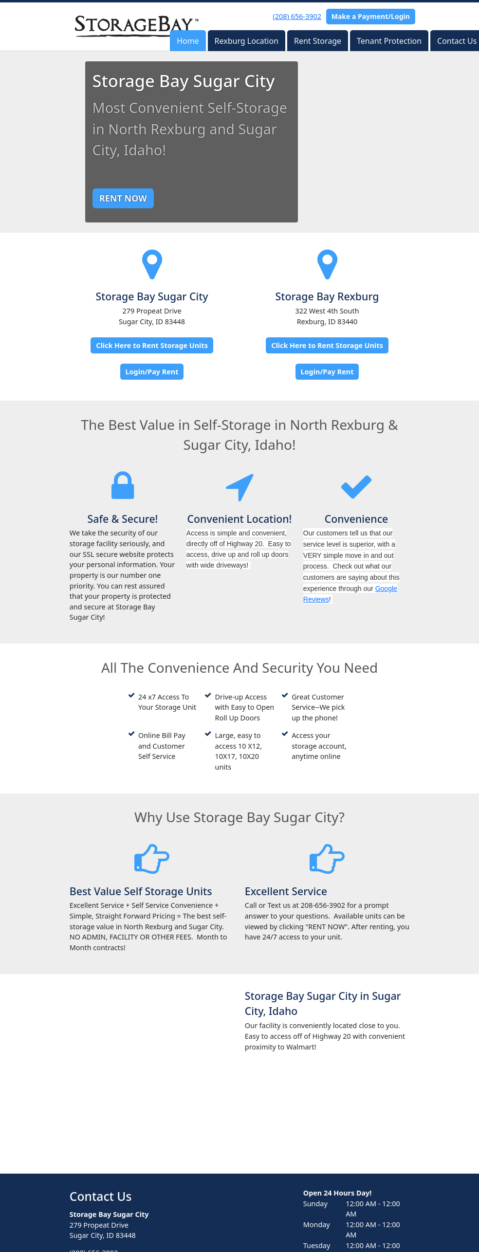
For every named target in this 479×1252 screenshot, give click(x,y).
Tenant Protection (389, 41)
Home (188, 41)
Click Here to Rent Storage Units (152, 345)
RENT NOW (123, 198)
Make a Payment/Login (371, 16)
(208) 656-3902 (297, 16)
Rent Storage (317, 41)
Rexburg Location (247, 41)
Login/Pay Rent (152, 371)
